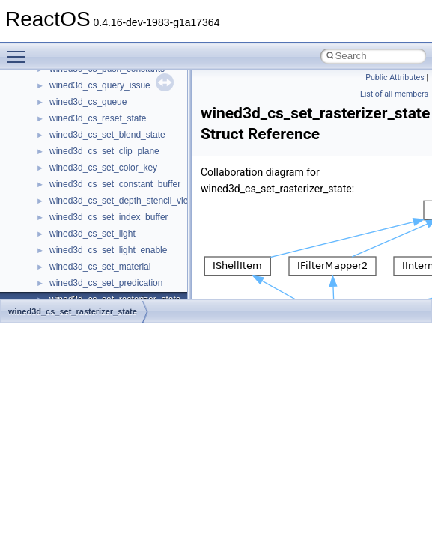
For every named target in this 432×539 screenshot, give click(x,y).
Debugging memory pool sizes (85, 87)
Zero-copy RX (53, 120)
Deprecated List (56, 218)
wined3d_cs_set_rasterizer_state (72, 311)
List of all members (394, 94)
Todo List (43, 202)
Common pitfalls (57, 70)
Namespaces (51, 251)
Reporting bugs (55, 103)
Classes (41, 268)
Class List (56, 284)
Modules (42, 235)
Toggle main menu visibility (20, 50)
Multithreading (53, 152)
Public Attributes (395, 77)
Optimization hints (61, 169)
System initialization (64, 136)
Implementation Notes (69, 185)
